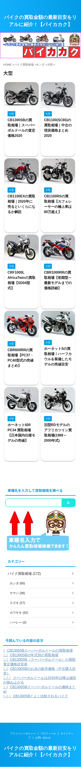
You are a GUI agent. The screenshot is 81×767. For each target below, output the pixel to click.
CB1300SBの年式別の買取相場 (30, 655)
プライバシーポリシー (23, 733)
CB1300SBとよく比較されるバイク (35, 696)
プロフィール (48, 733)
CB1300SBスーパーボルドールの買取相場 (38, 650)
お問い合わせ (43, 737)
